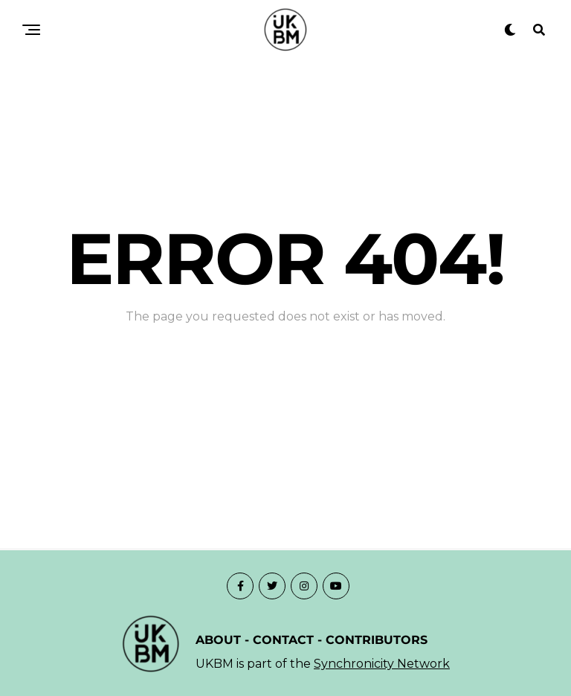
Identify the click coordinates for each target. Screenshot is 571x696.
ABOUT (218, 640)
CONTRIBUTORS (377, 640)
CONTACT (283, 640)
